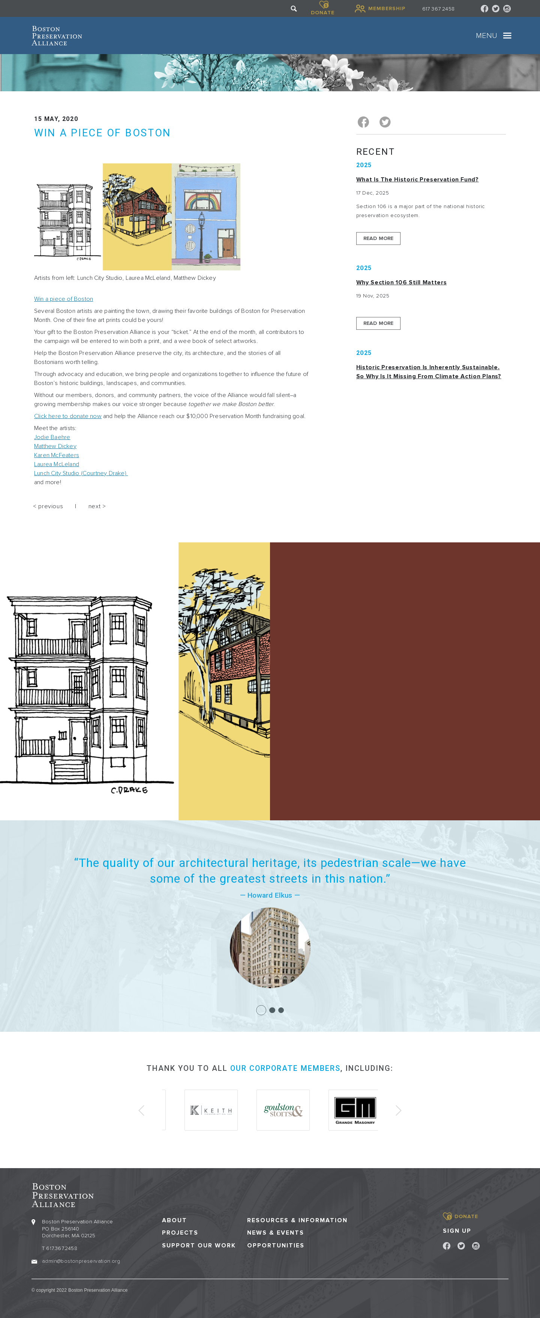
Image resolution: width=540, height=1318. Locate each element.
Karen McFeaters (56, 455)
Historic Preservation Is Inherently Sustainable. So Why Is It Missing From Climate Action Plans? (428, 371)
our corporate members (285, 1068)
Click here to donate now (68, 416)
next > (97, 506)
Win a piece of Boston (63, 299)
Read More (378, 238)
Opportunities (275, 1245)
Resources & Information (297, 1220)
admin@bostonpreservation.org (81, 1260)
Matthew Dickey (55, 446)
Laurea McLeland (56, 464)
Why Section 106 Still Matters (401, 282)
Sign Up (457, 1230)
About (174, 1220)
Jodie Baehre (52, 437)
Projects (180, 1232)
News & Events (275, 1232)
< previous (48, 506)
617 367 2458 (438, 9)
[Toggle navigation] (507, 36)
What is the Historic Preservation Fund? (417, 179)
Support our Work (199, 1245)
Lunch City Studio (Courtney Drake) (81, 473)
